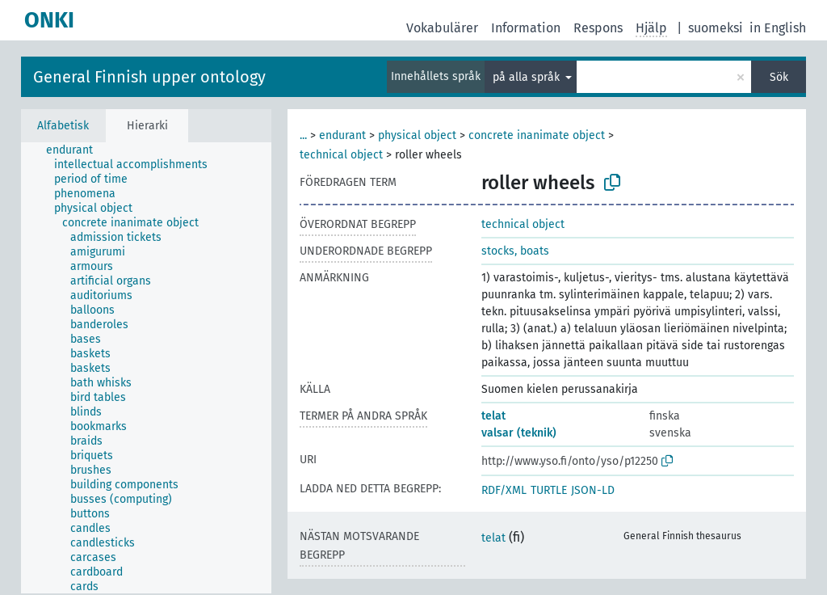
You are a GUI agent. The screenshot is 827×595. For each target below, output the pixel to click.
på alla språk (528, 77)
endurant (342, 135)
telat (493, 416)
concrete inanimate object (536, 135)
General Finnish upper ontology (149, 77)
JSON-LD (593, 490)
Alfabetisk (63, 126)
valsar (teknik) (518, 433)
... (303, 135)
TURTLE (549, 490)
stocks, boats (515, 251)
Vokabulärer (442, 28)
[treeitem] (76, 150)
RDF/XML (504, 490)
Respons (598, 28)
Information (525, 28)
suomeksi (715, 28)
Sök (779, 77)
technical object (341, 155)
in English (777, 28)
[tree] (146, 367)
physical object (417, 135)
